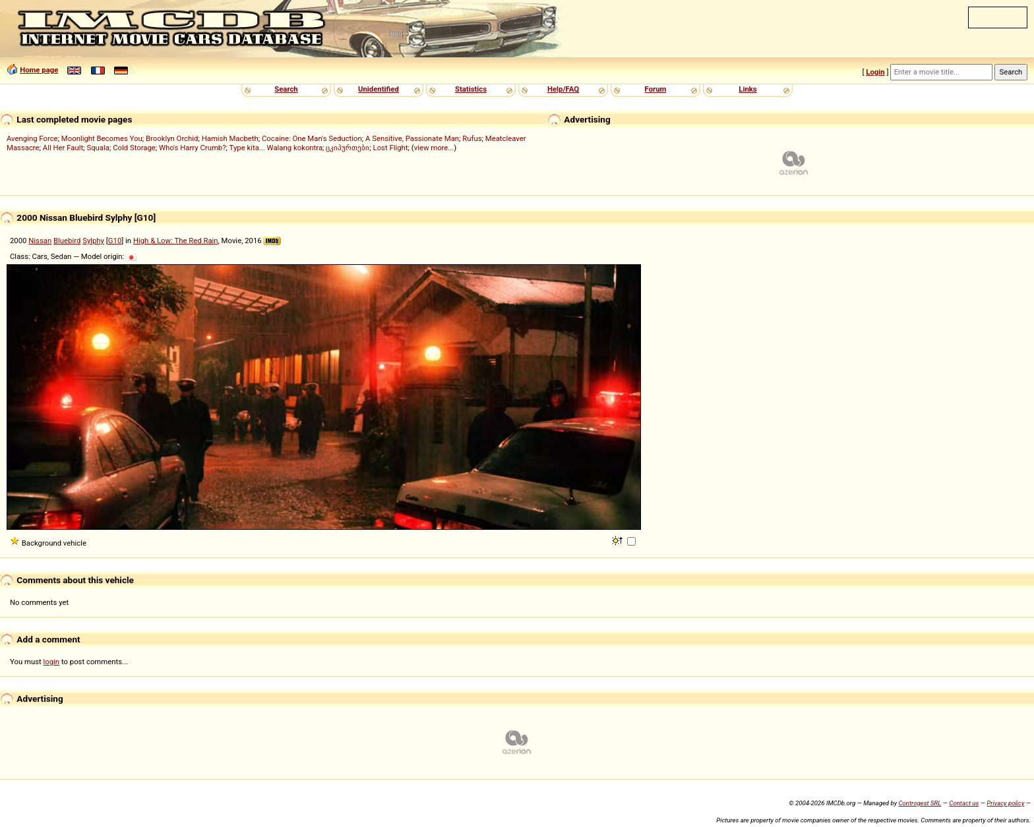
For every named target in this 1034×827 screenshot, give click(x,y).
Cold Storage (134, 147)
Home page (39, 69)
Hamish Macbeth (230, 138)
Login (875, 71)
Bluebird (66, 240)
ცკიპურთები (347, 147)
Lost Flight (390, 147)
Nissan (39, 240)
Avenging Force (32, 138)
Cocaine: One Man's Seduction (312, 138)
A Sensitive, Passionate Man (412, 138)
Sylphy (93, 240)
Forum (656, 89)
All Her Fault (63, 147)
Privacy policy (1005, 803)
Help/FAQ (563, 89)
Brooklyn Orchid (172, 138)
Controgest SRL (919, 803)
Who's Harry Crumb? (192, 147)
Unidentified (378, 89)
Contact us (964, 803)
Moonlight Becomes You (101, 138)
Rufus (471, 138)
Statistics (471, 89)
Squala (97, 147)
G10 (114, 240)
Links (747, 89)
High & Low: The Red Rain (175, 240)
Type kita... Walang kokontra (276, 147)
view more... (434, 147)
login (52, 661)
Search (285, 89)
